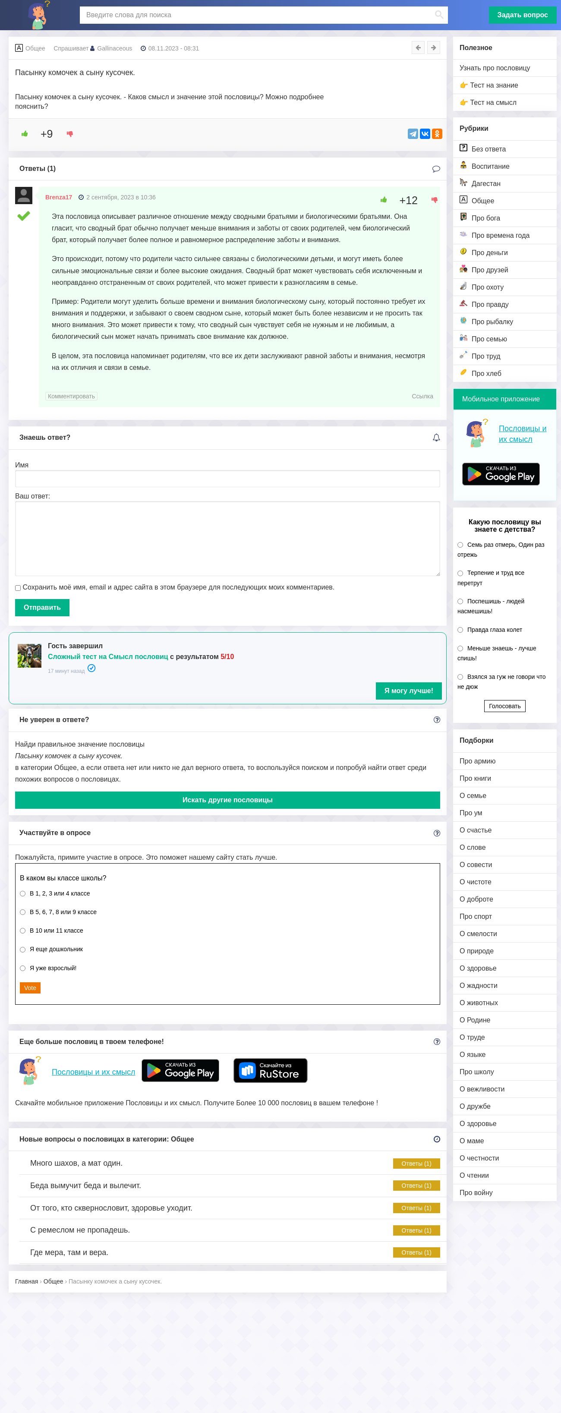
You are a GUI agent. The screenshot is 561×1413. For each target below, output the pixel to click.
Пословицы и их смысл (93, 1072)
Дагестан (480, 182)
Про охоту (482, 286)
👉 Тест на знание (489, 85)
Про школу (477, 1072)
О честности (479, 1158)
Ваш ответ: (32, 496)
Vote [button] (30, 987)
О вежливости (482, 1089)
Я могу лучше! (409, 690)
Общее (477, 200)
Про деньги (484, 251)
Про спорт (476, 916)
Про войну (476, 1192)
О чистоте (476, 882)
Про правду (484, 303)
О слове (473, 847)
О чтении (474, 1175)
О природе (477, 951)
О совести (476, 864)
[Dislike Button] (67, 133)
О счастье (476, 830)
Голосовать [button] (505, 706)
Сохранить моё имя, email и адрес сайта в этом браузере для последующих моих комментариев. (178, 587)
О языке (472, 1054)
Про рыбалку (486, 320)
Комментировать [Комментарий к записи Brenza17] (71, 396)
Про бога (480, 217)
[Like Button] (21, 133)
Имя (21, 465)
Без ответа (483, 148)
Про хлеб (480, 372)
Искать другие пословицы (228, 800)
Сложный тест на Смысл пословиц (108, 656)
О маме (472, 1141)
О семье (473, 795)
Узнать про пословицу (495, 68)
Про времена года (494, 234)
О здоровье (478, 968)
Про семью (483, 338)
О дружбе (475, 1106)
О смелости (478, 933)
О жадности (479, 985)
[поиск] (263, 15)
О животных (479, 1002)
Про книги (475, 778)
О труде (472, 1037)
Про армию (477, 761)
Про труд (480, 355)
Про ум (471, 813)
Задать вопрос (523, 15)
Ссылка (422, 396)
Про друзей (484, 269)
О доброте (476, 899)
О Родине (475, 1020)
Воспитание (485, 165)
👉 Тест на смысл (488, 102)
